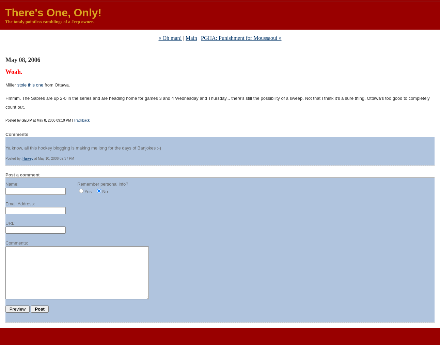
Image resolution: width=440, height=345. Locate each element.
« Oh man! (170, 38)
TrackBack (82, 120)
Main (191, 38)
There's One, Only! (53, 12)
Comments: (16, 243)
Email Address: (20, 203)
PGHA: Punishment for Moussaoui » (241, 38)
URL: (10, 223)
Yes (88, 191)
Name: (11, 184)
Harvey (27, 158)
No (105, 191)
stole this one (30, 85)
